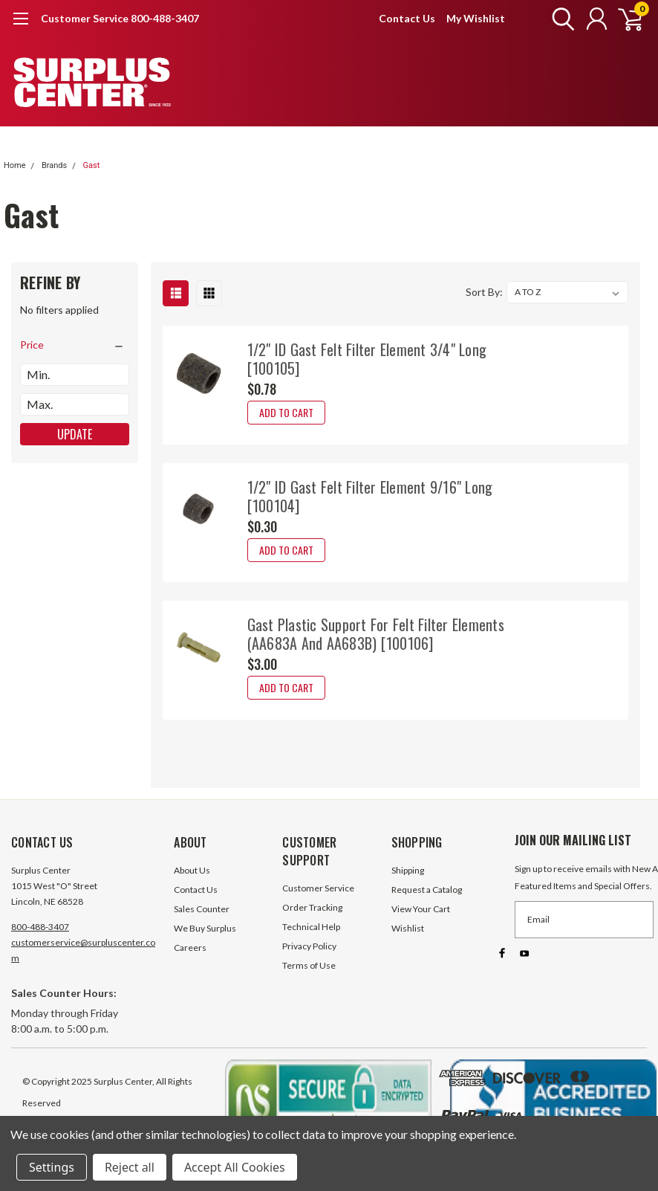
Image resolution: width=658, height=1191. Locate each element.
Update (74, 434)
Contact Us (407, 18)
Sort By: (484, 291)
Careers (190, 947)
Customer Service (318, 888)
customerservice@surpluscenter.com (83, 950)
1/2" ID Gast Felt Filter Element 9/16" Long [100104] (370, 496)
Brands (54, 165)
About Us (192, 870)
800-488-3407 (40, 926)
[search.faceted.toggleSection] (74, 345)
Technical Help (311, 926)
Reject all (129, 1167)
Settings (51, 1167)
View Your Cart (420, 908)
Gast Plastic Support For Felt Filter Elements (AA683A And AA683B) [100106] (375, 633)
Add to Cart (286, 412)
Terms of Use (309, 965)
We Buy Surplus (205, 928)
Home (15, 165)
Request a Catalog (426, 889)
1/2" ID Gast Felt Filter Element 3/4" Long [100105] (367, 358)
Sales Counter (201, 908)
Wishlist (407, 928)
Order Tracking (312, 907)
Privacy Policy (309, 946)
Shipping (407, 870)
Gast (91, 165)
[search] (559, 18)
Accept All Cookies (234, 1167)
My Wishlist (475, 18)
